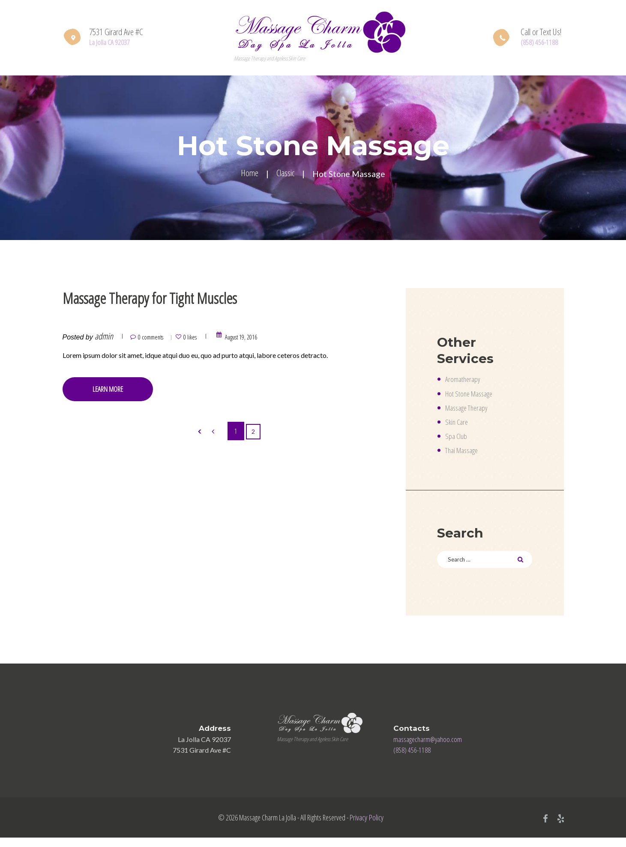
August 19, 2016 (268, 339)
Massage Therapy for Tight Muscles (204, 298)
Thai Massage (465, 453)
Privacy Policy (365, 825)
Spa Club (457, 439)
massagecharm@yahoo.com (432, 746)
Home (247, 174)
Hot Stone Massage (473, 395)
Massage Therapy (470, 409)
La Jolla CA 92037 (113, 42)
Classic (287, 174)
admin (104, 339)
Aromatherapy (465, 380)
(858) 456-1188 (542, 42)
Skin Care (458, 424)
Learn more (118, 393)
